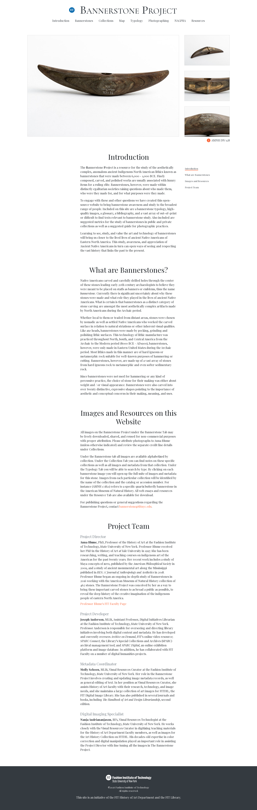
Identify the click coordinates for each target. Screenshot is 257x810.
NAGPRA (180, 21)
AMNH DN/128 (218, 140)
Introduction (60, 21)
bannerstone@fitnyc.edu (135, 506)
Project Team (192, 187)
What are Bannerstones (197, 174)
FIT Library (172, 797)
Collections (106, 21)
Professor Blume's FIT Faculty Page (103, 604)
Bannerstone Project (128, 10)
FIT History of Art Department (134, 797)
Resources (198, 21)
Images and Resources (197, 181)
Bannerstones (84, 21)
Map (122, 21)
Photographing (158, 21)
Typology (136, 21)
